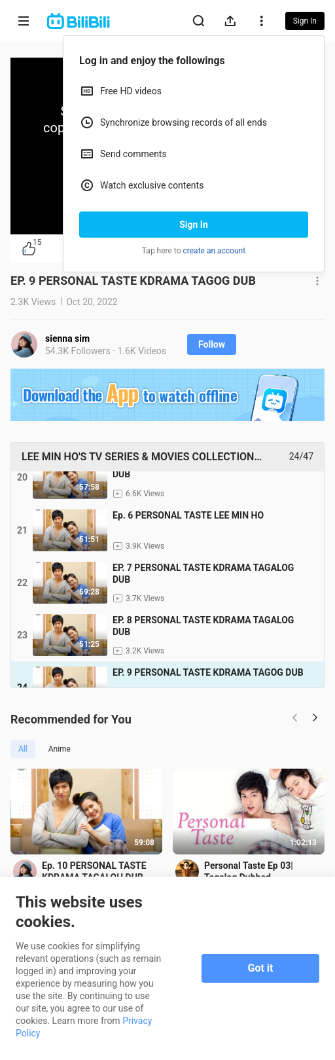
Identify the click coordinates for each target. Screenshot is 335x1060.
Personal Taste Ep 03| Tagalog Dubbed (248, 871)
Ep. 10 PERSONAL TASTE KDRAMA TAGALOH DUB (94, 871)
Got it (260, 968)
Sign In (193, 224)
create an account (214, 250)
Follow (211, 344)
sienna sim (67, 338)
